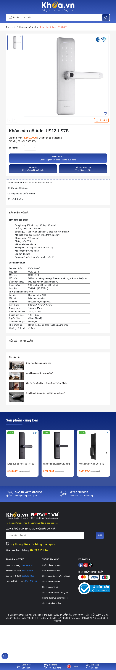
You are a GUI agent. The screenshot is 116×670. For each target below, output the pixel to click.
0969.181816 (39, 550)
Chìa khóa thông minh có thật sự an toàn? (45, 393)
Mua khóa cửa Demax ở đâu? (39, 373)
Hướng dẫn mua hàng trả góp (55, 598)
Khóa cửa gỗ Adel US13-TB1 (92, 464)
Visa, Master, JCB (83, 168)
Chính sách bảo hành (51, 581)
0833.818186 (27, 571)
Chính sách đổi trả (50, 587)
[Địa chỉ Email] (45, 535)
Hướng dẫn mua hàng (51, 565)
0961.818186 (31, 581)
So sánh (14, 17)
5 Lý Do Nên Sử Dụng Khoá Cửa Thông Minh (46, 383)
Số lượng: (13, 148)
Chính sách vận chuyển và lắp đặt (56, 576)
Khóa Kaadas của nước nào (38, 363)
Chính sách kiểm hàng (51, 603)
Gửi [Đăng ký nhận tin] (100, 535)
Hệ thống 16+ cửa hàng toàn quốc (33, 544)
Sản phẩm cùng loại (22, 420)
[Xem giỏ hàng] (92, 666)
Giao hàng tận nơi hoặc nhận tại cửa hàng (58, 158)
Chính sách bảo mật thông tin (55, 592)
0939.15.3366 (27, 576)
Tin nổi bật (14, 357)
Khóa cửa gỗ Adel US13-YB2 (56, 464)
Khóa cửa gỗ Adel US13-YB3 (20, 464)
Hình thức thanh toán (51, 571)
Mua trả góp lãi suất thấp (33, 168)
